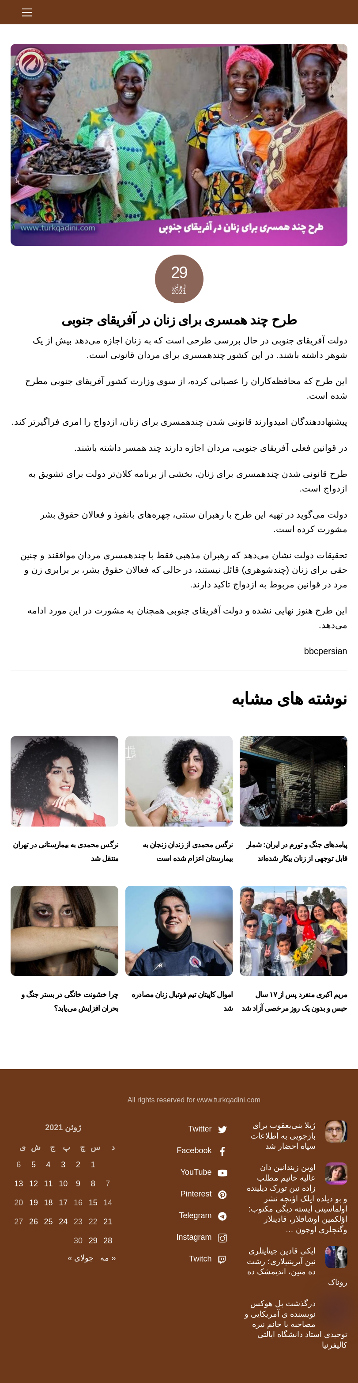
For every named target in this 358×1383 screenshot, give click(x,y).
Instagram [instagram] (203, 1237)
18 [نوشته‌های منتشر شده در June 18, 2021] (48, 1202)
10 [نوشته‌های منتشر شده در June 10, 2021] (63, 1183)
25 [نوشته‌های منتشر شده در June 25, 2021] (48, 1221)
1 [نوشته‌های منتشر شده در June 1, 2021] (93, 1164)
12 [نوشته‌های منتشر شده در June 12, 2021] (33, 1183)
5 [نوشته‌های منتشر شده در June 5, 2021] (33, 1164)
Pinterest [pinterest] (205, 1193)
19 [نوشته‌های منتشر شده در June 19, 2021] (33, 1202)
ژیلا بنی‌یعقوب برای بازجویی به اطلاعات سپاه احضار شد (283, 1136)
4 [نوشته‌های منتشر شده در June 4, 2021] (48, 1164)
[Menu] (27, 12)
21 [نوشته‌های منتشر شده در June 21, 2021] (107, 1221)
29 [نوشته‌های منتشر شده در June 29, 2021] (93, 1240)
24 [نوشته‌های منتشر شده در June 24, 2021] (63, 1221)
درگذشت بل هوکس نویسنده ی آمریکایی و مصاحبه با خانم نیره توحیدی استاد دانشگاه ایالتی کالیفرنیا (296, 1324)
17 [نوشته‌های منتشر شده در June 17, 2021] (63, 1202)
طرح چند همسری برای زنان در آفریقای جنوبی (179, 319)
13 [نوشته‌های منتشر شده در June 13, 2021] (18, 1183)
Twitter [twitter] (209, 1128)
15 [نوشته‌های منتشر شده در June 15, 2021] (93, 1202)
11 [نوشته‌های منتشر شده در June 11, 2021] (48, 1183)
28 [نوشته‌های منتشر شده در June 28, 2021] (107, 1240)
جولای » (81, 1257)
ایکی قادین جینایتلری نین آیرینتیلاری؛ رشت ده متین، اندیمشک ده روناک (297, 1266)
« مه (108, 1257)
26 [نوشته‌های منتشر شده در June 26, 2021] (33, 1221)
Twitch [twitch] (210, 1258)
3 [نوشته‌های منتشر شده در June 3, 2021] (63, 1164)
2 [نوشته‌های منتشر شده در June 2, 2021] (78, 1164)
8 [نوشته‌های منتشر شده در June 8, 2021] (93, 1183)
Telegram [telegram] (205, 1215)
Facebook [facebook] (204, 1150)
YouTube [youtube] (206, 1172)
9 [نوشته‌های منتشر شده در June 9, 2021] (78, 1183)
